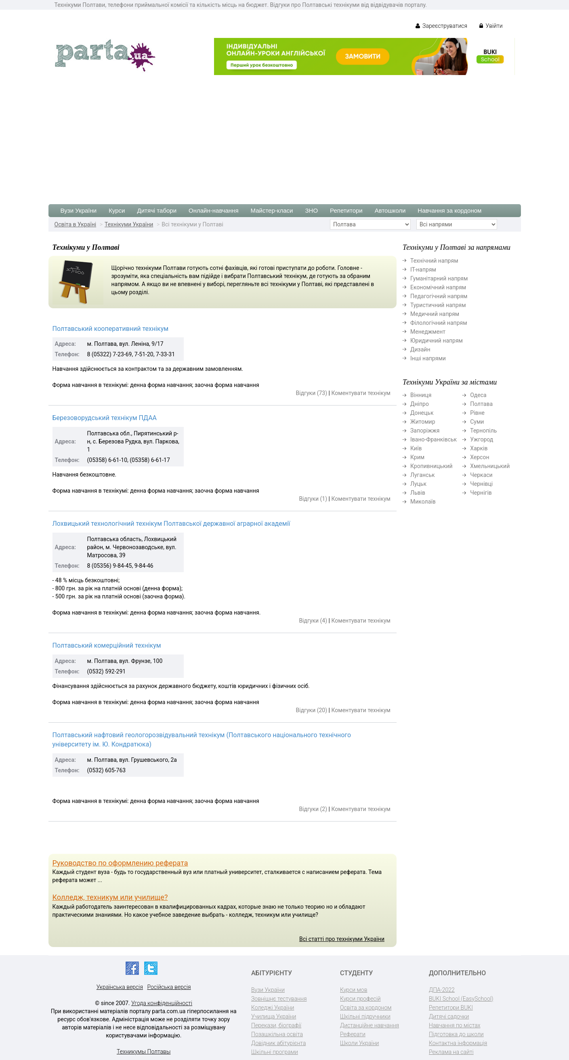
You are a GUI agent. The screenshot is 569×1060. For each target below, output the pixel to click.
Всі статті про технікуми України (341, 939)
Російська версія (169, 987)
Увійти (490, 26)
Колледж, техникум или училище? (110, 897)
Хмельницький (490, 466)
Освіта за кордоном (366, 1007)
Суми (477, 421)
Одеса (478, 395)
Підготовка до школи (456, 1034)
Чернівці (481, 484)
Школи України (359, 1043)
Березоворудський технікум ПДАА (104, 418)
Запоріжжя (424, 430)
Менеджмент (427, 331)
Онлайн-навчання (213, 210)
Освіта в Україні (76, 224)
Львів (417, 492)
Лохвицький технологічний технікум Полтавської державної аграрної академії (171, 523)
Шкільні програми (274, 1052)
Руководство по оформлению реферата (120, 863)
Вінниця (420, 395)
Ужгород (481, 439)
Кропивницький (431, 466)
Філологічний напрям (438, 323)
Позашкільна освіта (277, 1034)
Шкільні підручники (365, 1016)
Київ (416, 448)
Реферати (352, 1034)
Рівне (477, 413)
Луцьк (418, 484)
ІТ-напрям (423, 269)
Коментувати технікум (361, 393)
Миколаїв (423, 501)
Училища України (273, 1016)
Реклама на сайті (451, 1052)
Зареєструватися (442, 26)
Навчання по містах (455, 1025)
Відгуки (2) (313, 809)
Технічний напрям (434, 260)
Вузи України (79, 210)
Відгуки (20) (312, 710)
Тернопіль (483, 430)
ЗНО (311, 210)
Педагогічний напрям (439, 296)
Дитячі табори (157, 210)
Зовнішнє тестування (279, 998)
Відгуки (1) (313, 499)
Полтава (481, 404)
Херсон (479, 457)
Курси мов (353, 990)
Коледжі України (272, 1007)
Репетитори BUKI (451, 1007)
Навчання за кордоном (449, 210)
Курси (117, 210)
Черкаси (481, 475)
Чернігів (481, 492)
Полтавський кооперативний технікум (110, 328)
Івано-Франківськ (433, 439)
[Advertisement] (284, 135)
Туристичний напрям (438, 305)
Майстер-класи (272, 210)
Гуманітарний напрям (439, 278)
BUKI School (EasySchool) (461, 998)
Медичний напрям (434, 314)
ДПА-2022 (442, 990)
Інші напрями (428, 358)
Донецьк (421, 413)
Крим (417, 457)
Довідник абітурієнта (278, 1043)
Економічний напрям (438, 287)
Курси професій (360, 998)
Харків (478, 448)
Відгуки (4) (313, 620)
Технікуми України (129, 224)
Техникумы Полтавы (143, 1051)
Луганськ (422, 475)
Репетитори (346, 210)
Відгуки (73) (312, 393)
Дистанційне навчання (369, 1025)
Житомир (422, 421)
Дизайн (420, 349)
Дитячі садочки (449, 1016)
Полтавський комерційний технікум (106, 645)
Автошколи (390, 210)
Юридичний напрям (436, 340)
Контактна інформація (458, 1043)
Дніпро (419, 404)
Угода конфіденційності (161, 1003)
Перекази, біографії (276, 1025)
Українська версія (120, 987)
